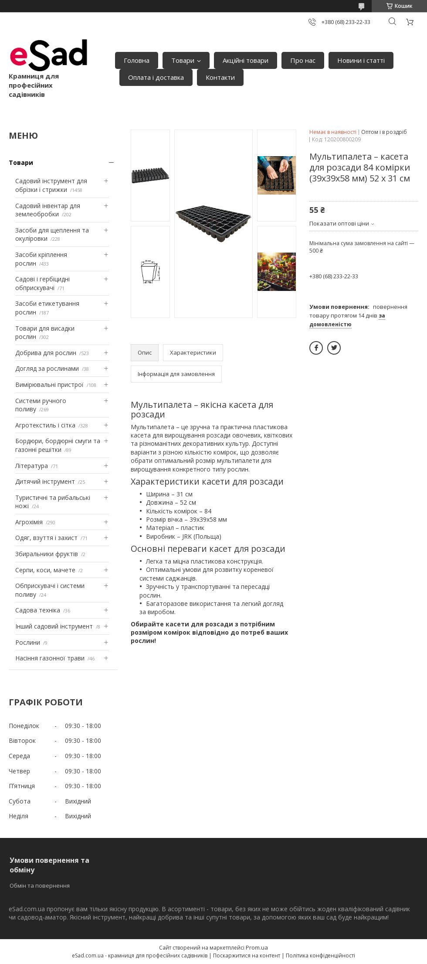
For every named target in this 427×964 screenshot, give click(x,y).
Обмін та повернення (40, 885)
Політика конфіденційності (320, 955)
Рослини (27, 642)
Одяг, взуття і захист (46, 537)
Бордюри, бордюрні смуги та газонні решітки (57, 445)
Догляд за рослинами (47, 368)
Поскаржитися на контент (246, 955)
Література (31, 465)
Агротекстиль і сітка (45, 425)
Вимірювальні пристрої (49, 384)
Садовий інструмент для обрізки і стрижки (51, 185)
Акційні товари (245, 60)
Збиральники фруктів (46, 554)
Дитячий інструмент (45, 481)
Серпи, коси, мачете (45, 570)
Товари (182, 60)
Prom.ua (257, 947)
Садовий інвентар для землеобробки (47, 210)
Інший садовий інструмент (54, 626)
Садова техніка (37, 610)
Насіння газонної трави (50, 658)
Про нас (302, 60)
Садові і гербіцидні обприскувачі (42, 283)
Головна (136, 60)
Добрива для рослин (45, 353)
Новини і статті (361, 60)
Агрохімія (29, 522)
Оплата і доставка (156, 77)
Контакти (220, 77)
